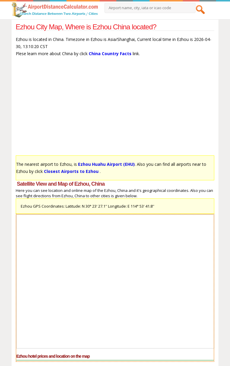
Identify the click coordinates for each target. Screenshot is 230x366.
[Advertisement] (115, 108)
